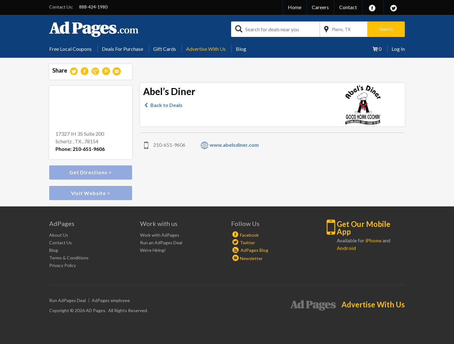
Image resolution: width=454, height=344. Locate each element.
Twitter (247, 242)
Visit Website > (91, 193)
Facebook (249, 235)
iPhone (373, 240)
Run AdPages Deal (67, 300)
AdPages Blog (250, 250)
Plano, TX (341, 29)
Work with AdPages (159, 235)
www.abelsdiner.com (234, 145)
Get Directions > (90, 172)
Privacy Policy (62, 265)
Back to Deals (166, 105)
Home (294, 7)
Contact (348, 7)
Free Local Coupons (70, 49)
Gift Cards (164, 49)
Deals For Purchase (122, 49)
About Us (58, 235)
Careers (320, 7)
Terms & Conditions (69, 257)
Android (346, 248)
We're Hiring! (153, 250)
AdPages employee (111, 300)
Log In (398, 49)
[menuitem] (72, 49)
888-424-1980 (93, 6)
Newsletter (251, 258)
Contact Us (60, 242)
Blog (241, 49)
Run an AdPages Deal (161, 242)
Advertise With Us (206, 49)
